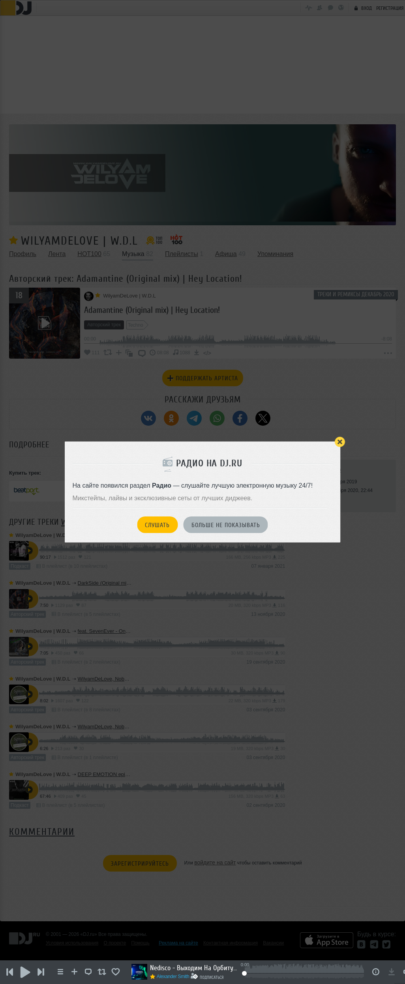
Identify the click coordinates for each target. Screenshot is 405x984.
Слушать (157, 525)
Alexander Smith (174, 976)
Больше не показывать (225, 525)
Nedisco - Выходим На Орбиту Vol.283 (194, 968)
